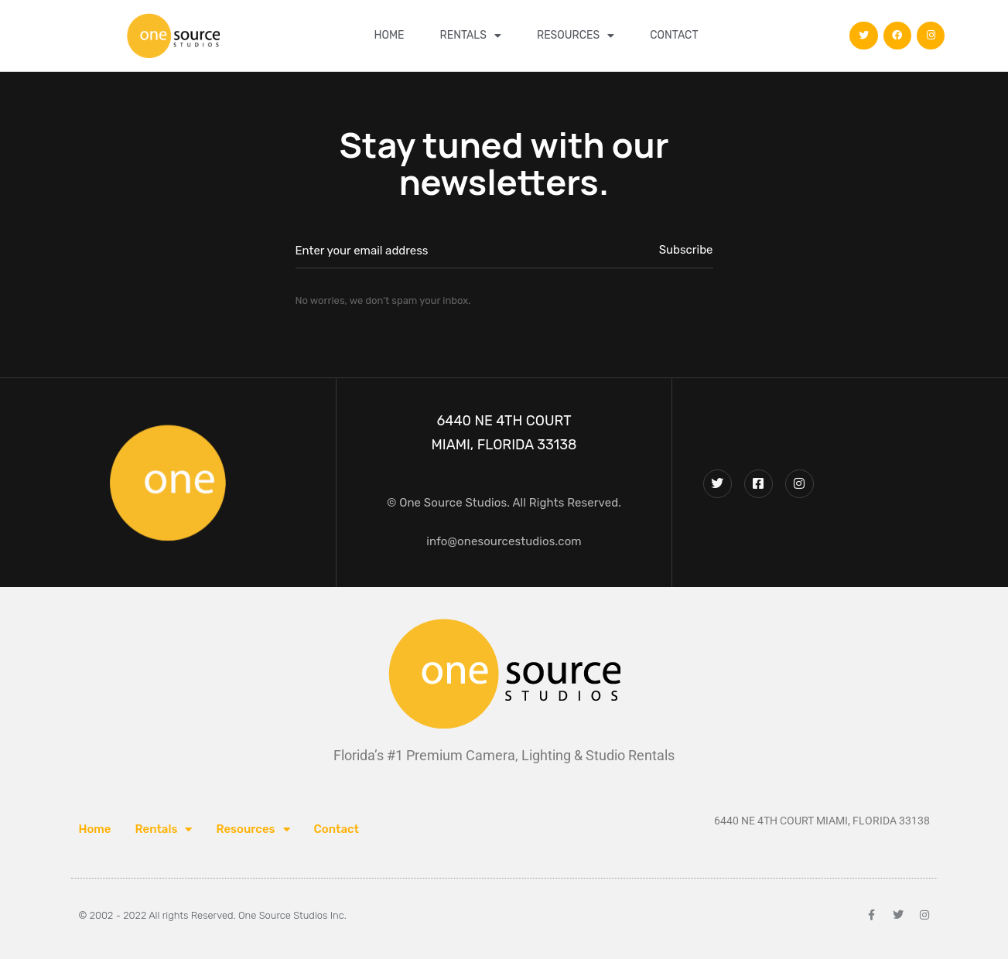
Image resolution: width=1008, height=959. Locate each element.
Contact (674, 35)
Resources (575, 35)
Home (389, 35)
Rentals (470, 35)
